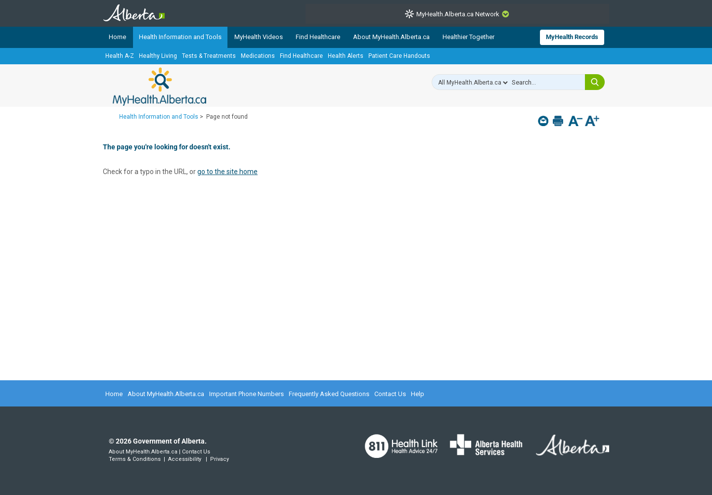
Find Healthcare (318, 37)
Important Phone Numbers (246, 394)
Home (117, 37)
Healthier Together (468, 37)
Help (417, 394)
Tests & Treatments (209, 55)
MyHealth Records (572, 37)
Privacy (219, 459)
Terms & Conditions (135, 459)
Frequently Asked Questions (329, 394)
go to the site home (227, 172)
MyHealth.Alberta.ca (159, 86)
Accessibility (184, 459)
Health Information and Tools (180, 37)
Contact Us (390, 394)
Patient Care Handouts (399, 55)
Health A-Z (119, 55)
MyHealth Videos (258, 37)
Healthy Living (158, 55)
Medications (258, 55)
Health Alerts (345, 55)
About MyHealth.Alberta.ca (391, 37)
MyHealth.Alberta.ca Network (457, 14)
